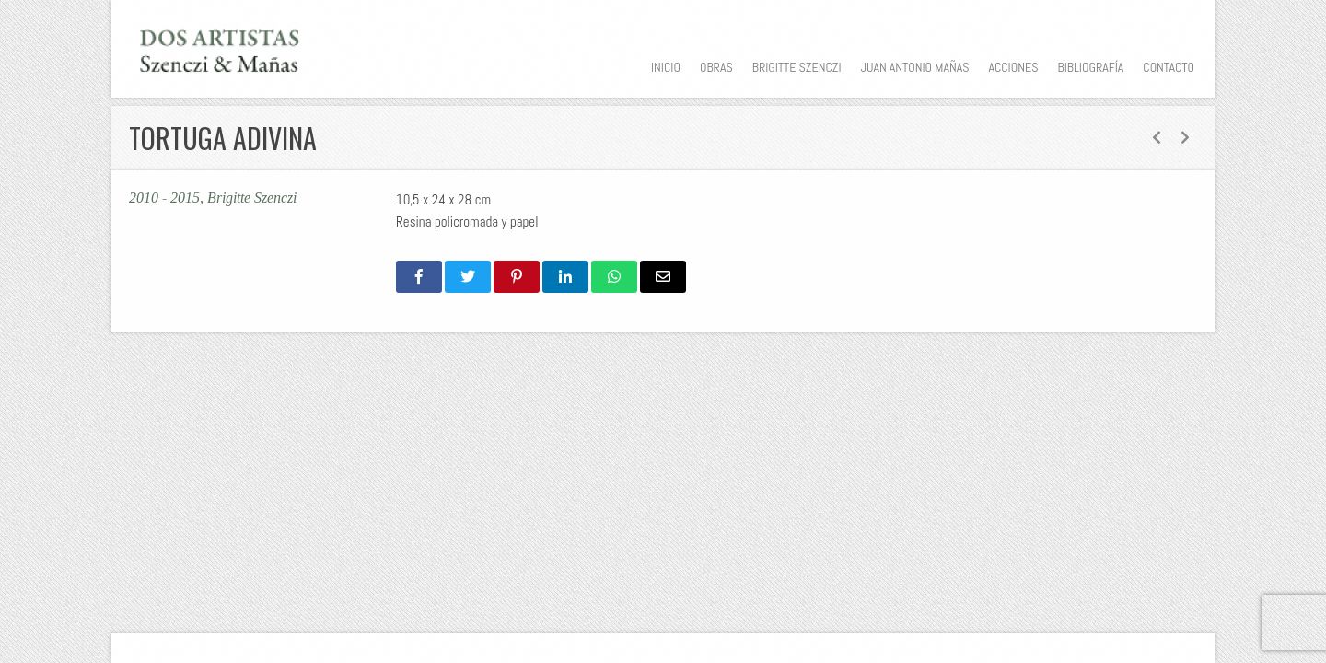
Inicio (665, 67)
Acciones (1013, 67)
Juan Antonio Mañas (915, 67)
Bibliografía (1090, 67)
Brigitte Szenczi (797, 67)
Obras (716, 67)
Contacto (1168, 67)
